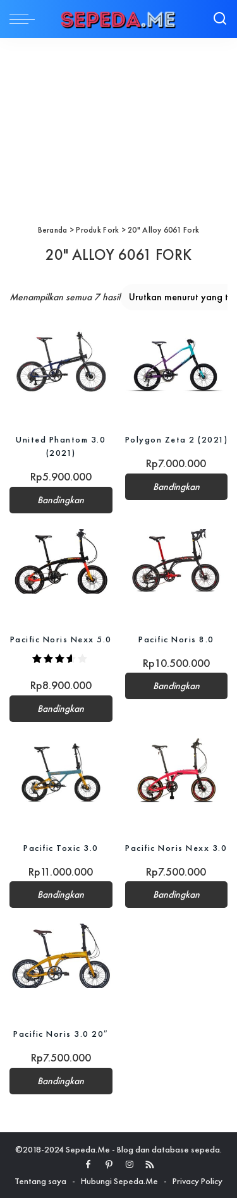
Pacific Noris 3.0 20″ (60, 1033)
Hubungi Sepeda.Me (119, 1181)
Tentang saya (40, 1181)
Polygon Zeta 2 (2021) (176, 439)
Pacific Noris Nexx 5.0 (61, 639)
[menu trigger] (25, 19)
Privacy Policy (197, 1181)
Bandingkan (60, 500)
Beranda (53, 229)
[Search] (220, 19)
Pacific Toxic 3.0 (61, 847)
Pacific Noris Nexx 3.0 (176, 847)
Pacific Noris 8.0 (176, 639)
